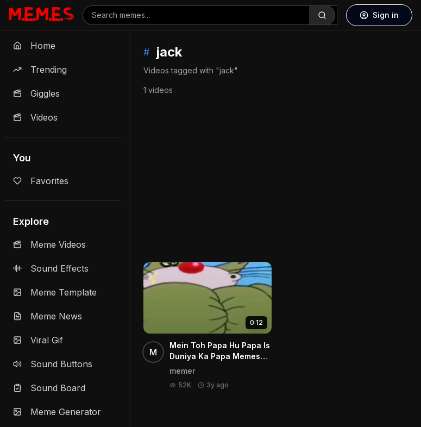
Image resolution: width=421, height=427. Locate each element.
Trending (40, 69)
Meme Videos (49, 244)
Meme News (47, 316)
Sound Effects (51, 268)
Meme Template (55, 292)
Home (34, 45)
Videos (35, 117)
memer (182, 370)
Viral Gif (38, 340)
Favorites (40, 180)
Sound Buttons (52, 364)
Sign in (379, 15)
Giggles (36, 93)
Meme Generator (57, 411)
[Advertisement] (276, 176)
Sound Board (49, 387)
